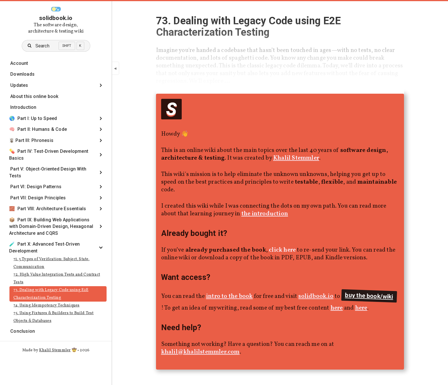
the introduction (264, 214)
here (337, 308)
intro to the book (229, 296)
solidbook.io (55, 18)
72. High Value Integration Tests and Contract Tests (56, 278)
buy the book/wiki (369, 296)
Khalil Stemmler (55, 350)
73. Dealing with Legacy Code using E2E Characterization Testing (51, 293)
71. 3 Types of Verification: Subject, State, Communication (51, 263)
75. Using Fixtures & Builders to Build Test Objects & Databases (53, 317)
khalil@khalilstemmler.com (200, 352)
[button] (56, 9)
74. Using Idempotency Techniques (46, 305)
